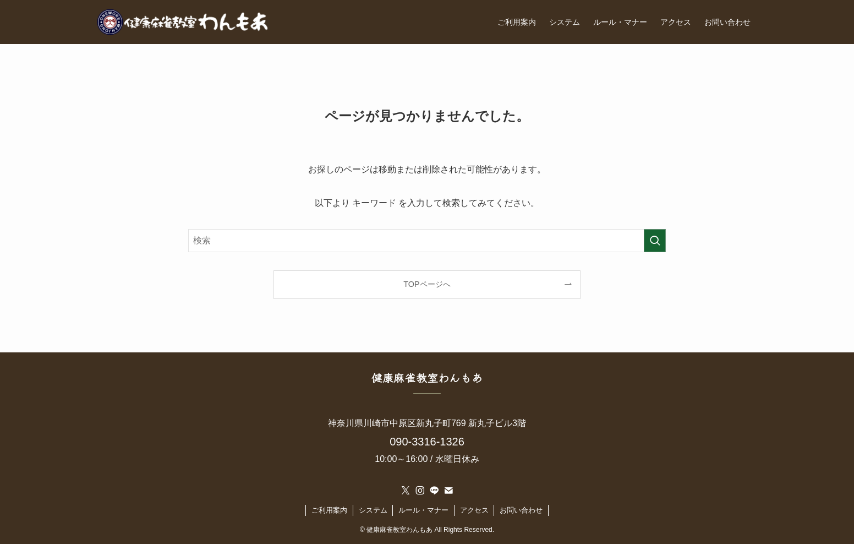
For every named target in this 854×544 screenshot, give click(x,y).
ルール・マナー (423, 510)
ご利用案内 (329, 510)
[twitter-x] (405, 490)
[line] (434, 490)
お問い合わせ (521, 510)
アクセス (474, 510)
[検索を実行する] (655, 240)
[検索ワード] (427, 240)
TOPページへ (426, 284)
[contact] (448, 490)
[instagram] (419, 490)
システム (373, 510)
